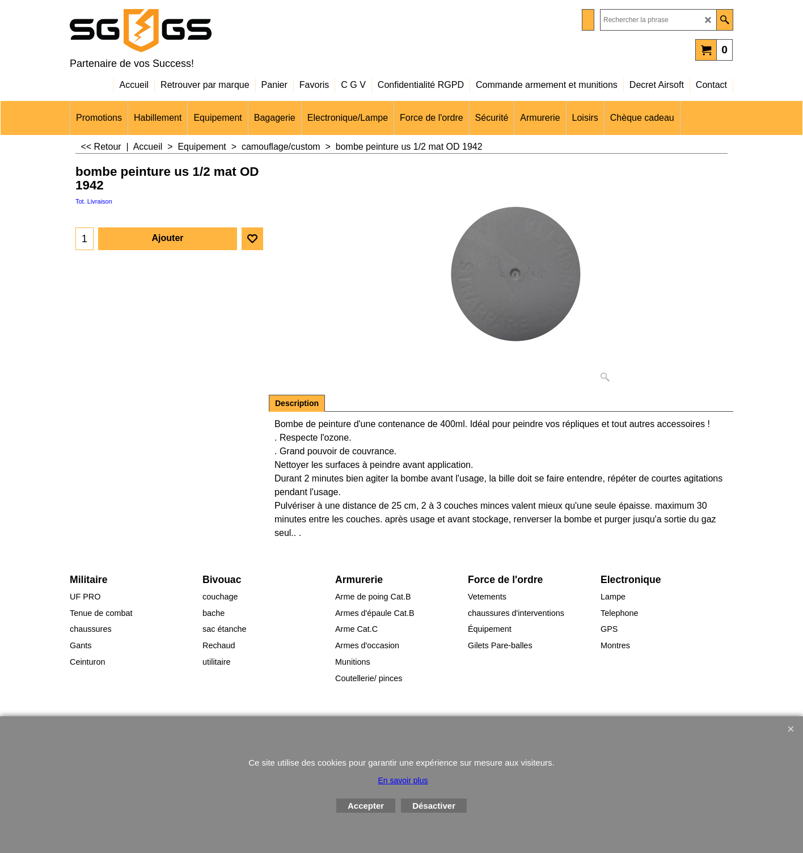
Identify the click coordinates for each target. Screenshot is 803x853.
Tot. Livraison (93, 201)
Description (297, 403)
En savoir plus (403, 780)
